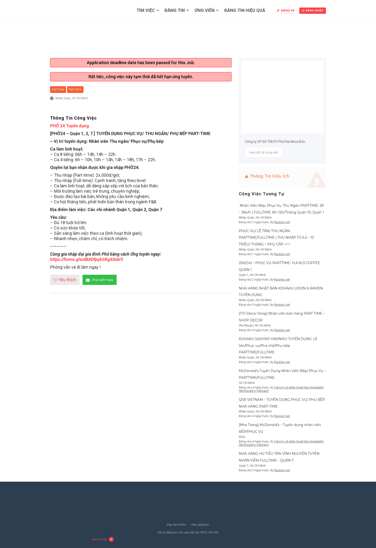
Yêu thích (64, 279)
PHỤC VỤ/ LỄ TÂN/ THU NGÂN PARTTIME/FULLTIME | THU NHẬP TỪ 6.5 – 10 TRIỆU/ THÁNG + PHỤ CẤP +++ (276, 238)
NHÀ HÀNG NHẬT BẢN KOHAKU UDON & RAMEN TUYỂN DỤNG (281, 291)
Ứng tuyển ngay (99, 280)
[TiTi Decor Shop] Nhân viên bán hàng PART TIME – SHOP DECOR (282, 316)
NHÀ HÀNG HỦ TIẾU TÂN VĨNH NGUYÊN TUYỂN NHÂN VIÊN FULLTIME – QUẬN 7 (279, 457)
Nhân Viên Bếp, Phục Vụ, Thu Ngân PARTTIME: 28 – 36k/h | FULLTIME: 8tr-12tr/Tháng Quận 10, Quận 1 (281, 208)
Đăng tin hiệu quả (244, 10)
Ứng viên (205, 10)
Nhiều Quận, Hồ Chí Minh (71, 98)
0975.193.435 (209, 532)
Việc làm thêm (176, 524)
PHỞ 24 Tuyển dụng (69, 125)
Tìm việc (145, 10)
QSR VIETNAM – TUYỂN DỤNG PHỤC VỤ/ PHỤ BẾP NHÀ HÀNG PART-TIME (282, 403)
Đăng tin (175, 10)
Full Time (58, 89)
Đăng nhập (312, 10)
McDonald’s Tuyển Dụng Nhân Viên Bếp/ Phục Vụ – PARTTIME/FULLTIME (282, 374)
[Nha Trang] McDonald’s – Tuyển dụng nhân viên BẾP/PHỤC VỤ (280, 428)
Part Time (75, 89)
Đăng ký (288, 10)
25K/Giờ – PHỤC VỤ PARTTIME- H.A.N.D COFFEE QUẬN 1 (279, 266)
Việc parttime (200, 524)
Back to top (103, 539)
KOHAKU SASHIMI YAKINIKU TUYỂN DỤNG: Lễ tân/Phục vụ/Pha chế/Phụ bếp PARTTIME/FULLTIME (278, 346)
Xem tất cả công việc (263, 152)
